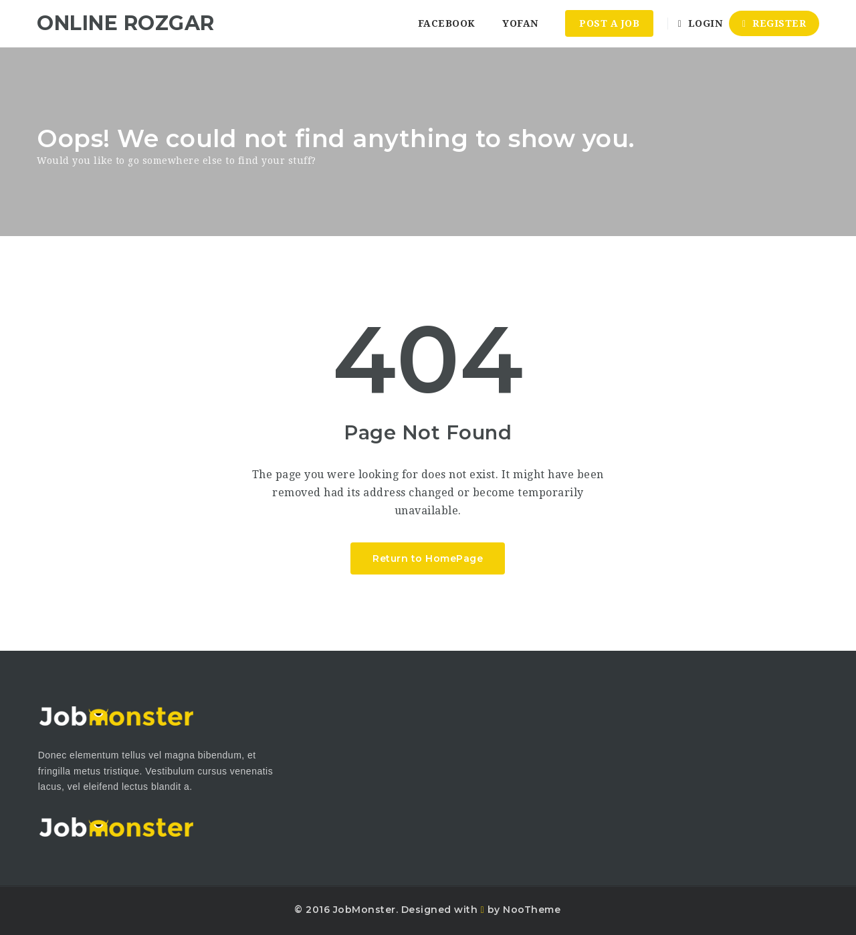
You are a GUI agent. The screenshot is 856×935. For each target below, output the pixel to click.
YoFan (520, 23)
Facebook (446, 23)
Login (700, 23)
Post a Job (609, 23)
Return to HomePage (427, 558)
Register (774, 23)
